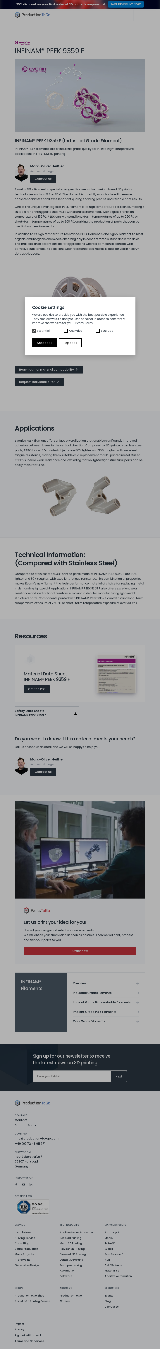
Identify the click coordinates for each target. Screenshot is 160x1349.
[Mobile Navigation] (139, 15)
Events (109, 1295)
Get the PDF (36, 689)
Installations (23, 1232)
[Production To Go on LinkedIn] (31, 1184)
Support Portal (26, 1125)
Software (66, 1276)
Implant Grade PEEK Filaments (94, 1012)
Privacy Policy (83, 323)
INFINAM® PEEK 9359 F (49, 24)
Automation (67, 1270)
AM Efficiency (113, 1265)
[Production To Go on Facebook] (16, 1184)
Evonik (109, 1249)
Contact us (43, 179)
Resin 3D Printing (70, 1238)
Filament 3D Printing (73, 1254)
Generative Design (27, 1265)
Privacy (19, 1329)
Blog (108, 1301)
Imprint (19, 1324)
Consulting (22, 1243)
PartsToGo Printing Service (32, 1301)
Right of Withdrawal (28, 1335)
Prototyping (22, 1260)
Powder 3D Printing (72, 1249)
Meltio (109, 1238)
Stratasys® (112, 1232)
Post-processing (71, 1265)
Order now (80, 951)
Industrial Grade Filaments (92, 993)
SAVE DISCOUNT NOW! (126, 4)
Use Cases (112, 1307)
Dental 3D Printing (71, 1260)
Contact (21, 1120)
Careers (65, 1301)
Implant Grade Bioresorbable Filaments (102, 1002)
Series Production (26, 1249)
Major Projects (24, 1254)
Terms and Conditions (29, 1341)
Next (119, 1076)
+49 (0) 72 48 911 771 (30, 1144)
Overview (24, 24)
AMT (107, 1260)
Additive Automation (118, 1276)
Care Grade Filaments (89, 1021)
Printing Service (25, 1238)
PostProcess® (114, 1254)
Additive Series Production (77, 1232)
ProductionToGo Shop (29, 1295)
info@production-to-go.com (37, 1138)
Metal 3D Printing (71, 1243)
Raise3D (110, 1243)
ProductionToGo (71, 1295)
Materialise (112, 1270)
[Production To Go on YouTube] (23, 1184)
